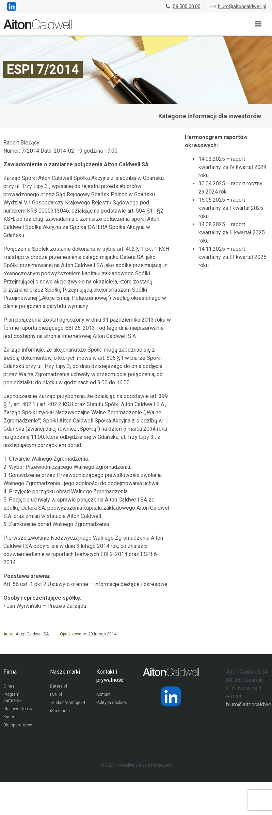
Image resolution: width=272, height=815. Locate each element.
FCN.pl (56, 695)
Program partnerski (12, 698)
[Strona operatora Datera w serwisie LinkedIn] (171, 696)
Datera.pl (58, 687)
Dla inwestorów (17, 709)
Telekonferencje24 (67, 703)
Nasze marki (65, 671)
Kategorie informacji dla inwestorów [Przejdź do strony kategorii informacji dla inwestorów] (209, 116)
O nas (9, 687)
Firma (10, 671)
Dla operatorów (17, 725)
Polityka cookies (111, 703)
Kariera (10, 717)
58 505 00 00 (182, 6)
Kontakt (103, 695)
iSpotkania (59, 711)
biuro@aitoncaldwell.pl (237, 6)
